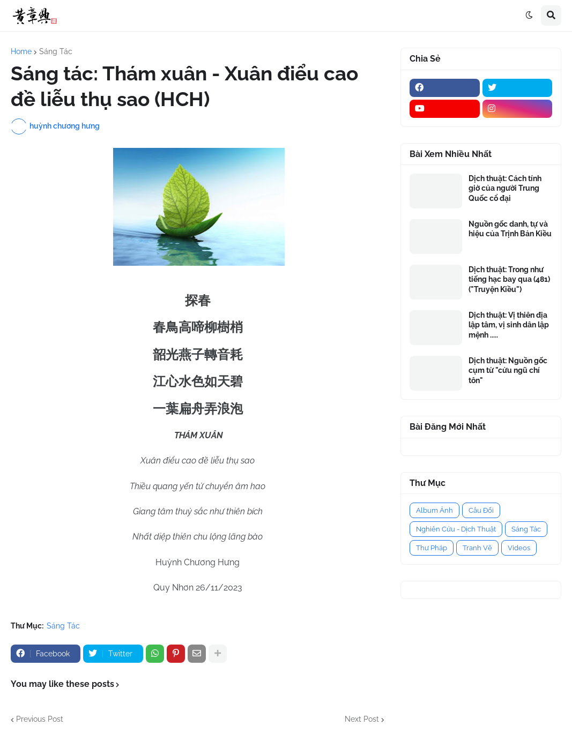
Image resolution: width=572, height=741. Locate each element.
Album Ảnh (434, 510)
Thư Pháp (431, 548)
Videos (519, 548)
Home (21, 51)
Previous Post (39, 719)
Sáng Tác (55, 51)
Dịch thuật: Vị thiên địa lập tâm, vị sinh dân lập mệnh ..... (509, 325)
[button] (529, 15)
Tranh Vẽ (477, 548)
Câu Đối (481, 510)
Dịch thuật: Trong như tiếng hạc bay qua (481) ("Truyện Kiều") (509, 279)
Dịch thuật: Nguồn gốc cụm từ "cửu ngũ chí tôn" (508, 370)
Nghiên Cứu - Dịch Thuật (456, 529)
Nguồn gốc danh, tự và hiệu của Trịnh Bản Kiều (510, 229)
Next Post (362, 719)
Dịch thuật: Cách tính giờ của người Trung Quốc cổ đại (505, 188)
